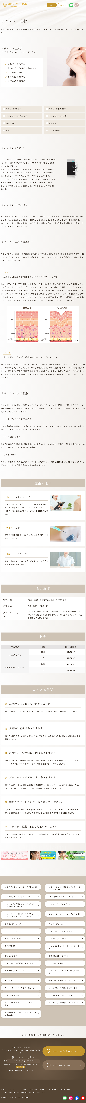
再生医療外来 (54, 1093)
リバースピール (11, 933)
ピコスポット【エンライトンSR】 (19, 897)
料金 (8, 131)
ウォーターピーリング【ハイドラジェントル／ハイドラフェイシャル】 (20, 916)
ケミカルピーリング (13, 925)
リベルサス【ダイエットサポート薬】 (64, 990)
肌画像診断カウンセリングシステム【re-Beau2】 (20, 1016)
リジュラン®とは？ (13, 109)
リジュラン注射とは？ (58, 109)
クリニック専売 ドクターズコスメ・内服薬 (20, 1006)
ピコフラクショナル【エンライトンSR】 (20, 888)
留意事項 (52, 123)
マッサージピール (56, 925)
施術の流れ (10, 123)
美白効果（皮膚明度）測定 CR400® (63, 1005)
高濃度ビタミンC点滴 (13, 940)
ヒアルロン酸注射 (56, 965)
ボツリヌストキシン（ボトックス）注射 (64, 949)
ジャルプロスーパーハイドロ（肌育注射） (64, 974)
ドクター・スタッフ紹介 (29, 1093)
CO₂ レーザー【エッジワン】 (61, 905)
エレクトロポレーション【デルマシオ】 (65, 915)
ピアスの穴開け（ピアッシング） (62, 998)
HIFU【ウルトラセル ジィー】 (61, 897)
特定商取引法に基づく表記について (34, 1096)
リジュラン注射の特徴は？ (16, 116)
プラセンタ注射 (11, 958)
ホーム (24, 1038)
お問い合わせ (63, 5)
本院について (13, 1093)
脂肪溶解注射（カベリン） (60, 958)
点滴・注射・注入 (44, 1038)
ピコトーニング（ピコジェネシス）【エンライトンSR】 (65, 888)
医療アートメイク (12, 998)
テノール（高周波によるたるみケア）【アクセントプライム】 (20, 906)
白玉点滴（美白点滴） (58, 940)
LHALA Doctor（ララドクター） (62, 933)
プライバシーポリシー (11, 1096)
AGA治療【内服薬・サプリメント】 (63, 983)
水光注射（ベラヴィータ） (16, 973)
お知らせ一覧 (66, 1093)
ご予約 (51, 5)
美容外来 (32, 1038)
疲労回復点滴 (10, 948)
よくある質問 (54, 131)
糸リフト (8, 983)
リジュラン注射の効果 (58, 116)
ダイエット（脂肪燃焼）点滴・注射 (19, 965)
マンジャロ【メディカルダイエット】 (20, 990)
